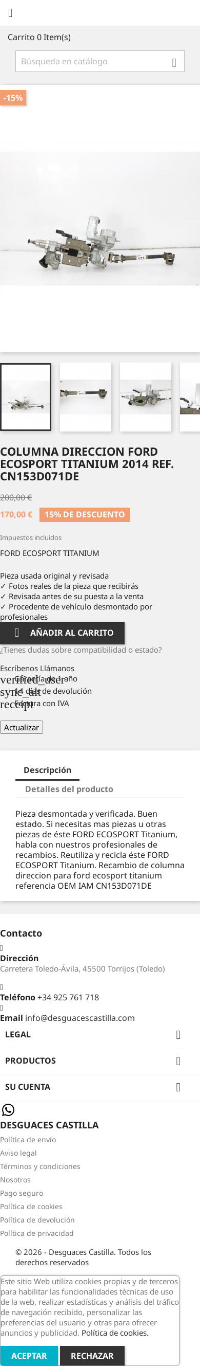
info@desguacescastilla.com (80, 1017)
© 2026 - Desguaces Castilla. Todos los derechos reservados (83, 1257)
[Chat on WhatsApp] (8, 1115)
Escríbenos (20, 668)
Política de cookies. (115, 1332)
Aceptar (29, 1355)
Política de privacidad (37, 1233)
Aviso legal (18, 1153)
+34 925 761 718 (68, 997)
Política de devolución (37, 1220)
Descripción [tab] (47, 770)
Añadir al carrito (62, 633)
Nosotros (15, 1179)
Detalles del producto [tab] (69, 789)
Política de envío (28, 1139)
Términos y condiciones (40, 1166)
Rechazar (92, 1355)
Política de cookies (31, 1206)
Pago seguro (21, 1193)
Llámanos (57, 668)
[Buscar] (100, 61)
